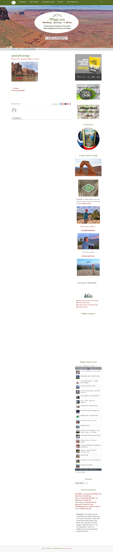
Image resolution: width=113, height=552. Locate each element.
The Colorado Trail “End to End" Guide (90, 371)
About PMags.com (72, 2)
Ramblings (22, 2)
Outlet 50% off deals (83, 302)
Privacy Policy (67, 548)
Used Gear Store (82, 307)
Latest (92, 366)
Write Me (60, 2)
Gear (20, 49)
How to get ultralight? (29, 49)
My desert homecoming (86, 465)
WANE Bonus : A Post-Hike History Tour (90, 460)
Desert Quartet (84, 455)
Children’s (92, 226)
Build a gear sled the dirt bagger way (89, 410)
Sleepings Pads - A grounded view (89, 415)
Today (81, 469)
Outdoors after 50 (84, 425)
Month (91, 469)
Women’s (82, 226)
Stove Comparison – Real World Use (89, 395)
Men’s (88, 226)
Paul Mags (24, 59)
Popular (78, 366)
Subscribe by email (48, 2)
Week (86, 469)
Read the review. (86, 203)
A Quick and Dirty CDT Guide (87, 386)
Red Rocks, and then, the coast (88, 420)
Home (13, 49)
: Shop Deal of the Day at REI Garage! (87, 300)
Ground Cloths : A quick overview (88, 405)
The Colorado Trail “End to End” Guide (90, 435)
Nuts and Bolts (34, 2)
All (96, 469)
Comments (86, 366)
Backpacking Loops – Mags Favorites (89, 376)
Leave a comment (34, 59)
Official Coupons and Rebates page (87, 304)
